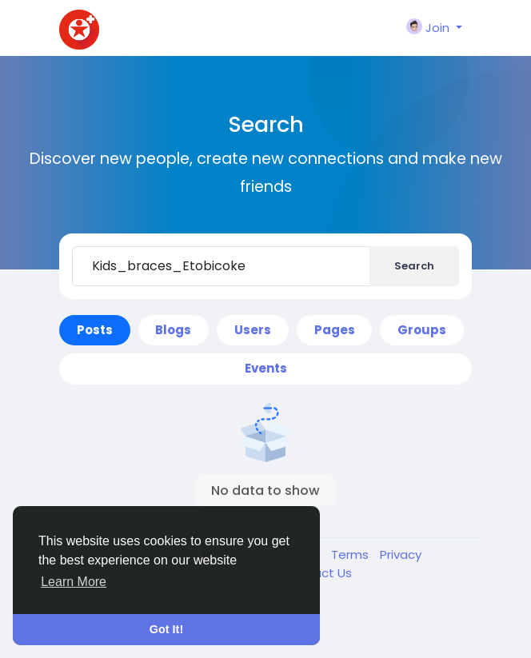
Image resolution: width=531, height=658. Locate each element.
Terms (351, 554)
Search (414, 265)
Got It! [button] (166, 629)
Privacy (400, 554)
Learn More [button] (73, 581)
